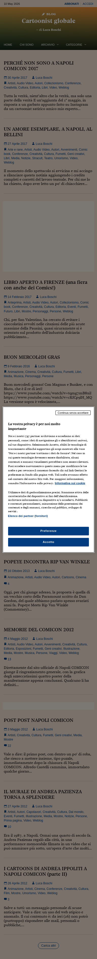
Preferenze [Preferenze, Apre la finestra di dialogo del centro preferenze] (49, 530)
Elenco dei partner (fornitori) (28, 515)
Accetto (48, 541)
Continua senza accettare (73, 412)
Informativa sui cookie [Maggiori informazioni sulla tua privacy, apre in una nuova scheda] (70, 483)
